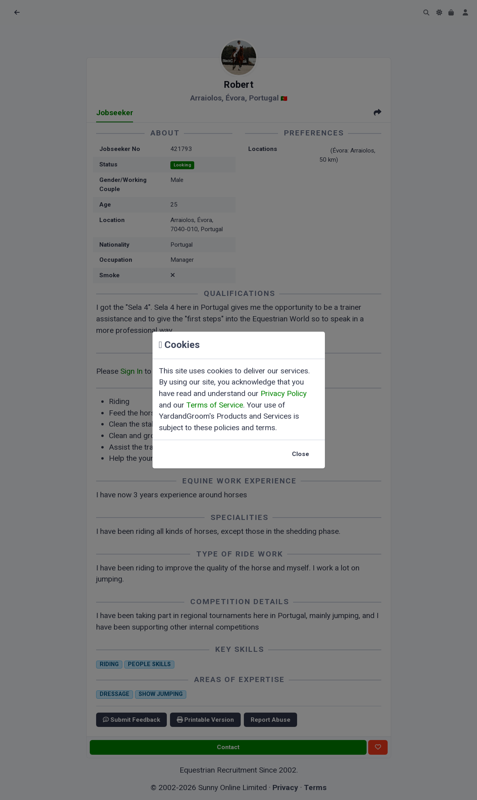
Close (300, 454)
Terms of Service (214, 405)
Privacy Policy (284, 393)
